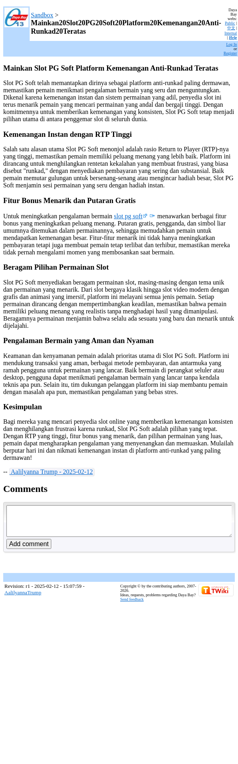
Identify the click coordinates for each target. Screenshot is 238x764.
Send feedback (132, 605)
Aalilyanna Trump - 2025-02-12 (51, 471)
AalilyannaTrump (22, 598)
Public (230, 23)
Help (233, 37)
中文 (231, 28)
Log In (231, 44)
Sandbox (42, 15)
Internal (230, 33)
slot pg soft (130, 216)
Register (230, 53)
